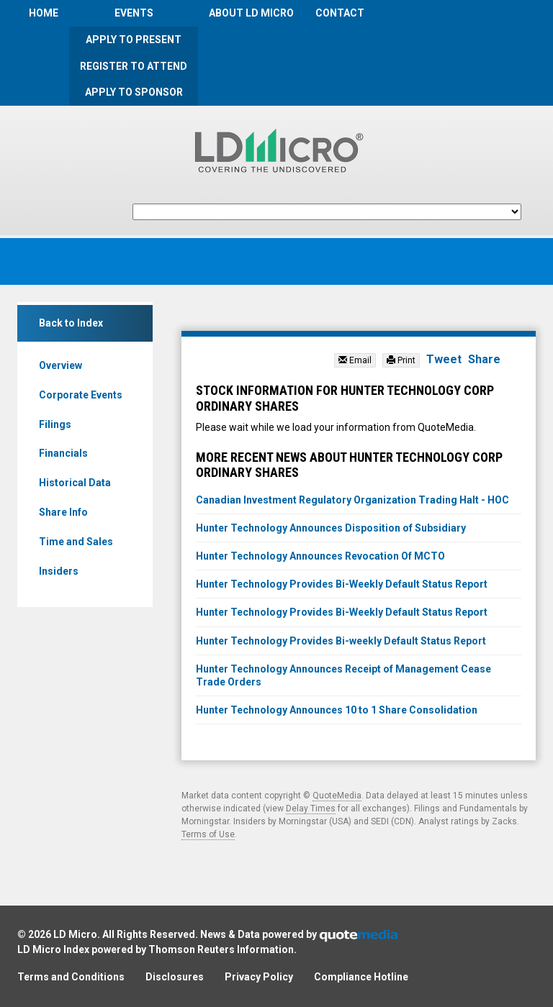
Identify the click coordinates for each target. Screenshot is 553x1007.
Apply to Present (133, 39)
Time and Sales (76, 541)
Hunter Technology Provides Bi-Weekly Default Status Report (341, 584)
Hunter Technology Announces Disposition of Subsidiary (331, 528)
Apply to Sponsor (134, 92)
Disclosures (174, 977)
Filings (55, 424)
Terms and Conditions (71, 977)
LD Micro (75, 934)
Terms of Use (208, 834)
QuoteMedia (337, 795)
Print (401, 360)
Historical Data (75, 482)
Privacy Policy (259, 977)
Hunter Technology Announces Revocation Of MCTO (320, 556)
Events (133, 13)
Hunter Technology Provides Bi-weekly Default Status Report (341, 641)
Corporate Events (80, 395)
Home (43, 13)
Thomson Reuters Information (221, 949)
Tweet (444, 359)
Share (484, 359)
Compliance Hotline (361, 977)
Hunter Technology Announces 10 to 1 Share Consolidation (336, 710)
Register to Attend (133, 66)
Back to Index (71, 323)
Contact (339, 13)
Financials (63, 453)
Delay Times (311, 808)
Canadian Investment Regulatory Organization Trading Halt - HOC (352, 500)
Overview (60, 365)
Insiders (58, 571)
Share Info (63, 512)
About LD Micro (251, 13)
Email (355, 360)
